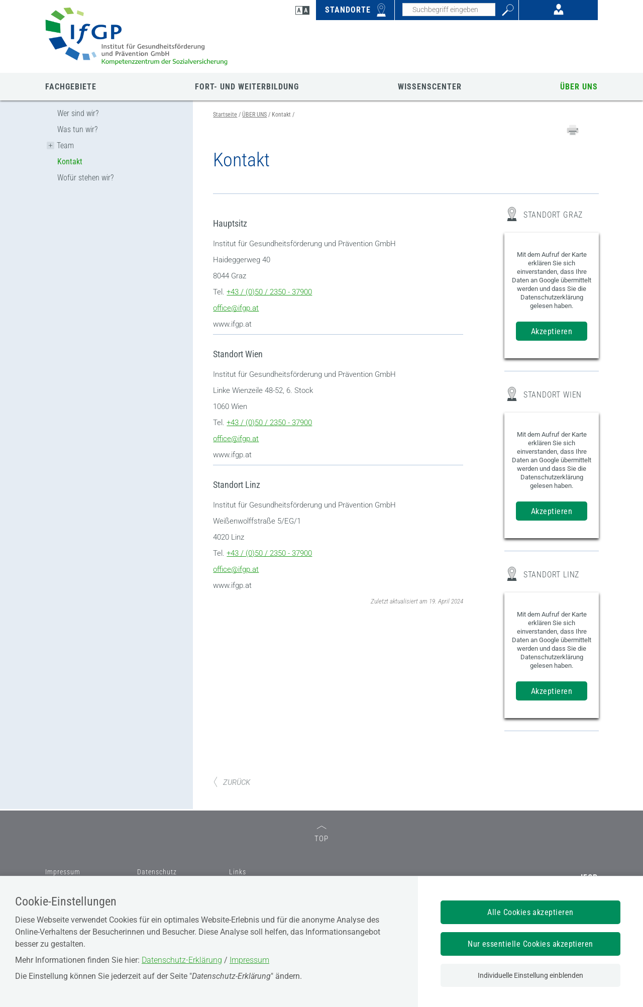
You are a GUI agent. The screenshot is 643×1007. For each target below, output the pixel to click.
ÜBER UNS (579, 86)
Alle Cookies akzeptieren (530, 912)
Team (65, 145)
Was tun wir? (77, 129)
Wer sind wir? (77, 113)
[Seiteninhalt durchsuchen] (448, 9)
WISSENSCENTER (430, 86)
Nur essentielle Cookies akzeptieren (530, 944)
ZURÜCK (231, 782)
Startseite (225, 114)
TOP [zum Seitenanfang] (321, 834)
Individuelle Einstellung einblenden (530, 975)
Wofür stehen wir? (85, 177)
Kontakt (69, 161)
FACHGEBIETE (70, 86)
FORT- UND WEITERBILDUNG (247, 86)
